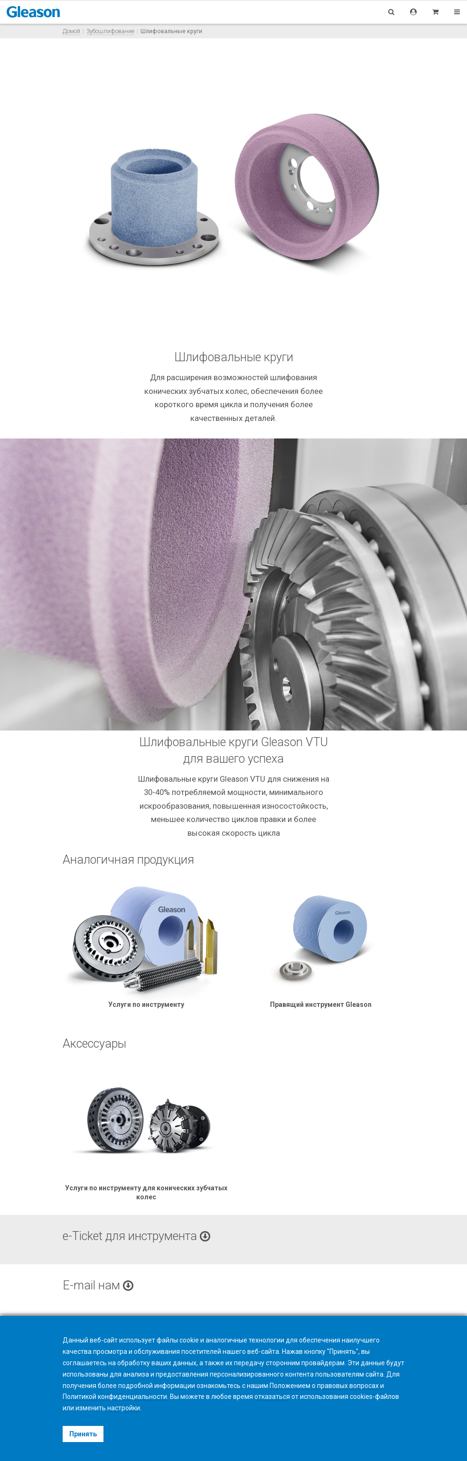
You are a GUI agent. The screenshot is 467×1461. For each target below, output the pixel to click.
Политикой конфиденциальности (115, 1396)
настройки (123, 1408)
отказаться (272, 1396)
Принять (83, 1434)
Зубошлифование (110, 31)
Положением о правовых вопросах (324, 1385)
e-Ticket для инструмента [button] (136, 1236)
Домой (71, 31)
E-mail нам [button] (98, 1285)
